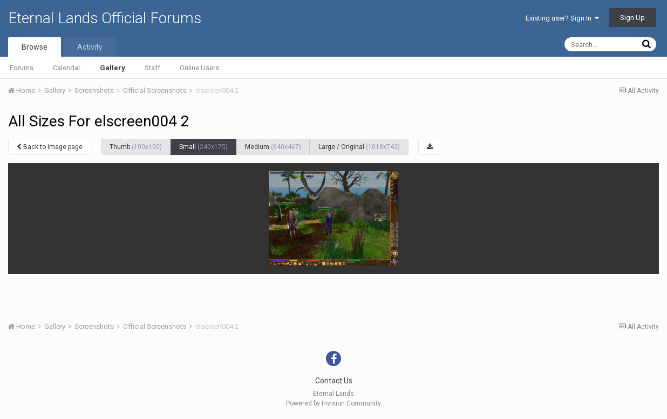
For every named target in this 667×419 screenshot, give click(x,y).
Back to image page (50, 147)
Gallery (112, 68)
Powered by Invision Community (333, 403)
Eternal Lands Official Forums (104, 18)
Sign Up (632, 17)
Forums (21, 68)
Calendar (66, 68)
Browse (34, 47)
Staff (152, 68)
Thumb (136, 147)
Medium (273, 147)
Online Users (199, 68)
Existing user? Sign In (562, 18)
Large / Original (359, 147)
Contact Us (333, 380)
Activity (90, 47)
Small (203, 147)
